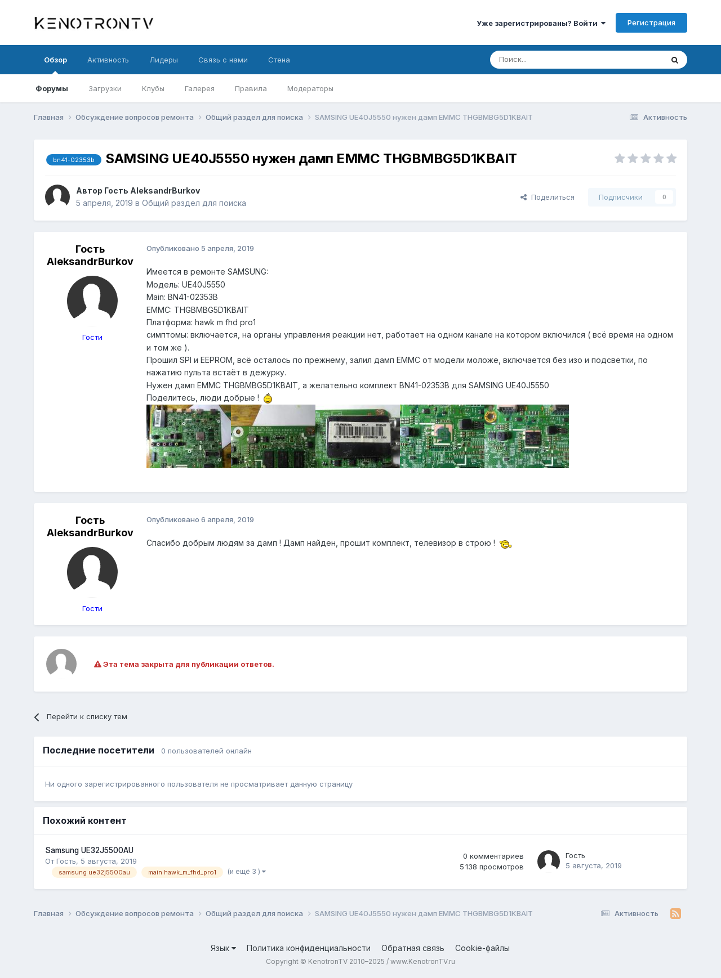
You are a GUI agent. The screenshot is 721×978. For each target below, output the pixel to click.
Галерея (200, 88)
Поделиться (547, 196)
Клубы (153, 88)
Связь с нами (223, 59)
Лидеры (163, 59)
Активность (108, 59)
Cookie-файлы (482, 948)
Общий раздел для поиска (194, 203)
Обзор (55, 64)
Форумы (51, 88)
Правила (251, 88)
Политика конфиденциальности (309, 948)
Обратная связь (412, 948)
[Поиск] (550, 60)
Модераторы (310, 88)
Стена (279, 59)
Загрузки (105, 88)
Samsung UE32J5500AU (89, 850)
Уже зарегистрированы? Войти (541, 23)
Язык (223, 948)
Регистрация (651, 22)
